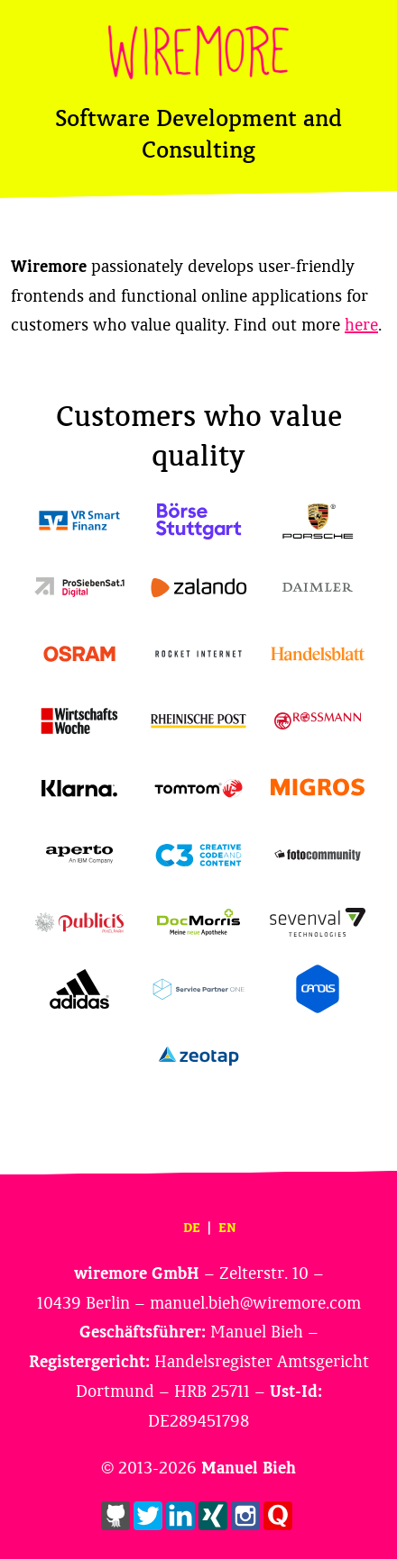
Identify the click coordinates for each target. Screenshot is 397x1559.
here (361, 325)
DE (191, 1227)
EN (227, 1227)
